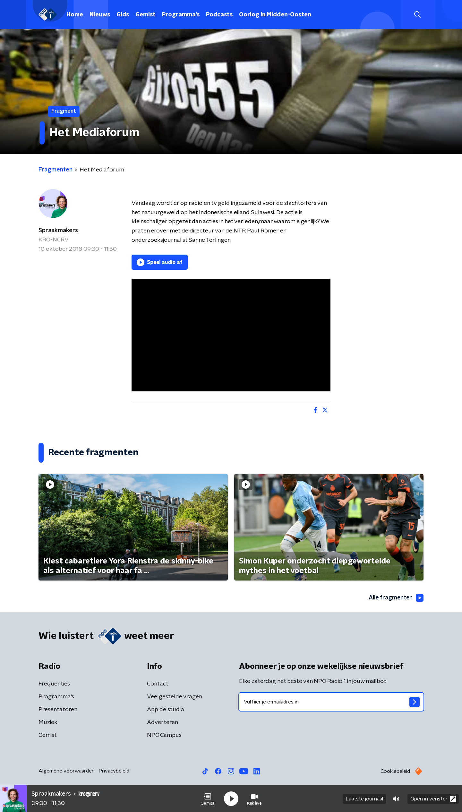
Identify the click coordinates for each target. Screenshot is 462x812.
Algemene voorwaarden (66, 771)
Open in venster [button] (433, 798)
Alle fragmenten (396, 598)
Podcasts (219, 15)
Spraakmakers (58, 230)
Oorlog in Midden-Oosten (275, 15)
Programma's (181, 15)
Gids (122, 15)
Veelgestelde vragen (174, 697)
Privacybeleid (113, 771)
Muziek (47, 723)
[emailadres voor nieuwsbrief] (331, 702)
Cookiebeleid (395, 771)
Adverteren (162, 723)
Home (74, 15)
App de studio (165, 710)
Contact (157, 684)
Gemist (145, 15)
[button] (207, 798)
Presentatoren (57, 710)
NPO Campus (164, 735)
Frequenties (54, 684)
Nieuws (100, 15)
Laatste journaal (364, 798)
